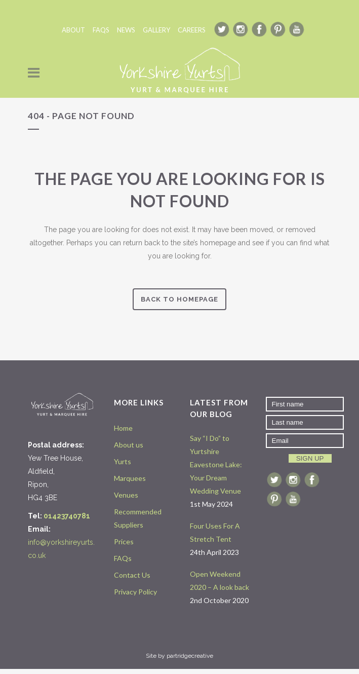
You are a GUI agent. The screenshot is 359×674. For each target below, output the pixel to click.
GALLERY (156, 30)
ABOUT (73, 30)
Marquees (130, 478)
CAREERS (192, 30)
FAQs (123, 558)
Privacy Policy (135, 591)
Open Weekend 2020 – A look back (219, 580)
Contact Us (132, 575)
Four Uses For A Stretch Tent (215, 532)
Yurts (122, 461)
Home (123, 428)
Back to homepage (179, 299)
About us (128, 444)
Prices (124, 541)
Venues (126, 495)
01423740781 (67, 516)
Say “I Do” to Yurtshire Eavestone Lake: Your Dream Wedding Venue (216, 464)
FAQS (101, 30)
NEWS (126, 30)
